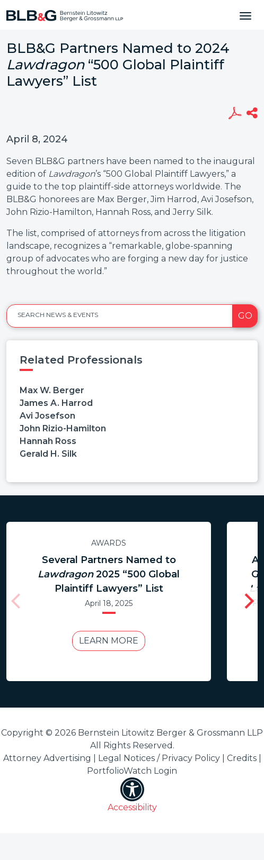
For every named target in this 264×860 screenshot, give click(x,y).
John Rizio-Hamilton (63, 428)
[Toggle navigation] (245, 15)
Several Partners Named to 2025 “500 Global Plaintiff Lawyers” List (109, 574)
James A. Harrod (56, 403)
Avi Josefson (47, 416)
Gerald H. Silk (48, 454)
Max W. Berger (52, 390)
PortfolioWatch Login (132, 771)
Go (245, 316)
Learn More (108, 641)
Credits (242, 758)
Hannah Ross (48, 441)
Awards (108, 543)
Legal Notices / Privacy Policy (159, 758)
